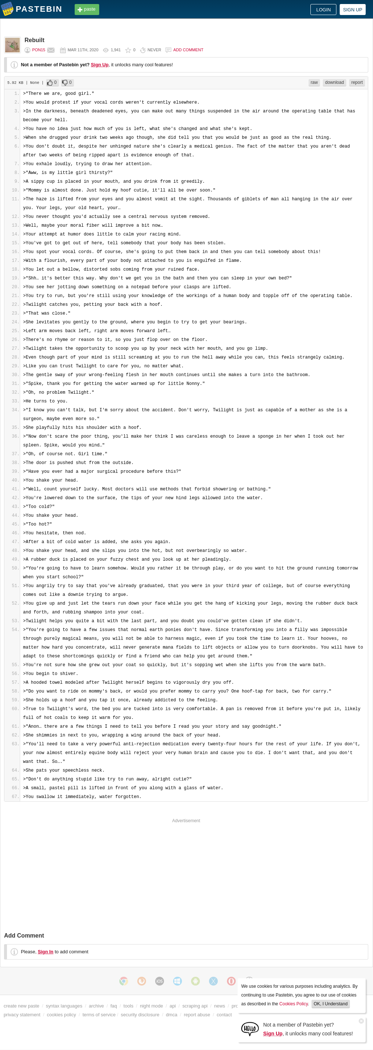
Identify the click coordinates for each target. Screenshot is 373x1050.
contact (224, 1014)
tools (128, 1006)
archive (96, 1006)
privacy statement (22, 1014)
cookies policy (61, 1014)
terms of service (99, 1014)
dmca (171, 1014)
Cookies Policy (293, 1003)
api (172, 1006)
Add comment (188, 50)
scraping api (195, 1006)
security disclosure (140, 1014)
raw (314, 82)
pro (235, 1006)
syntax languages (64, 1006)
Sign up (352, 9)
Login (323, 9)
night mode (151, 1006)
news (219, 1006)
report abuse (197, 1014)
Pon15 (38, 50)
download (334, 82)
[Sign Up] (250, 1028)
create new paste (21, 1006)
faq (114, 1006)
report (357, 82)
